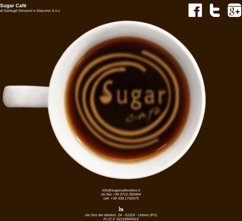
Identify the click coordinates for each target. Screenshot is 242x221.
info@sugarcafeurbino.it (121, 190)
